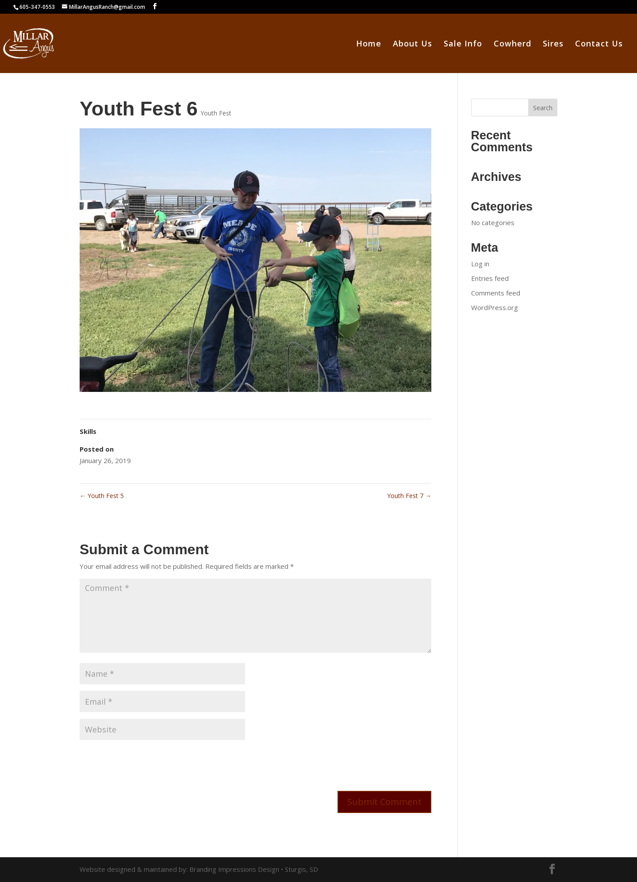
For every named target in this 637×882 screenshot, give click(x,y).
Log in (480, 263)
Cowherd (512, 44)
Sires (553, 44)
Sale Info (463, 44)
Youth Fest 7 (409, 495)
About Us (412, 44)
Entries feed (490, 278)
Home (368, 44)
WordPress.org (494, 307)
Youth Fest (215, 113)
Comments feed (495, 292)
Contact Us (599, 44)
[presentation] (147, 764)
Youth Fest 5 (102, 495)
